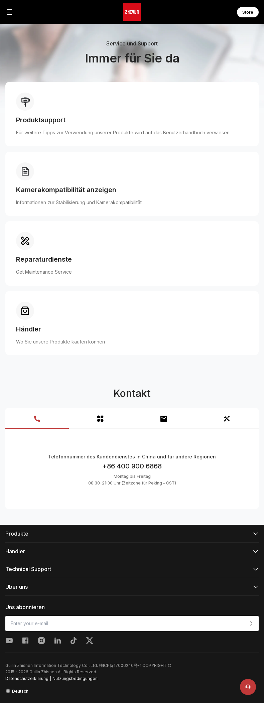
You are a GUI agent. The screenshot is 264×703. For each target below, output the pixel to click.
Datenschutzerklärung (26, 678)
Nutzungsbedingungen (75, 678)
